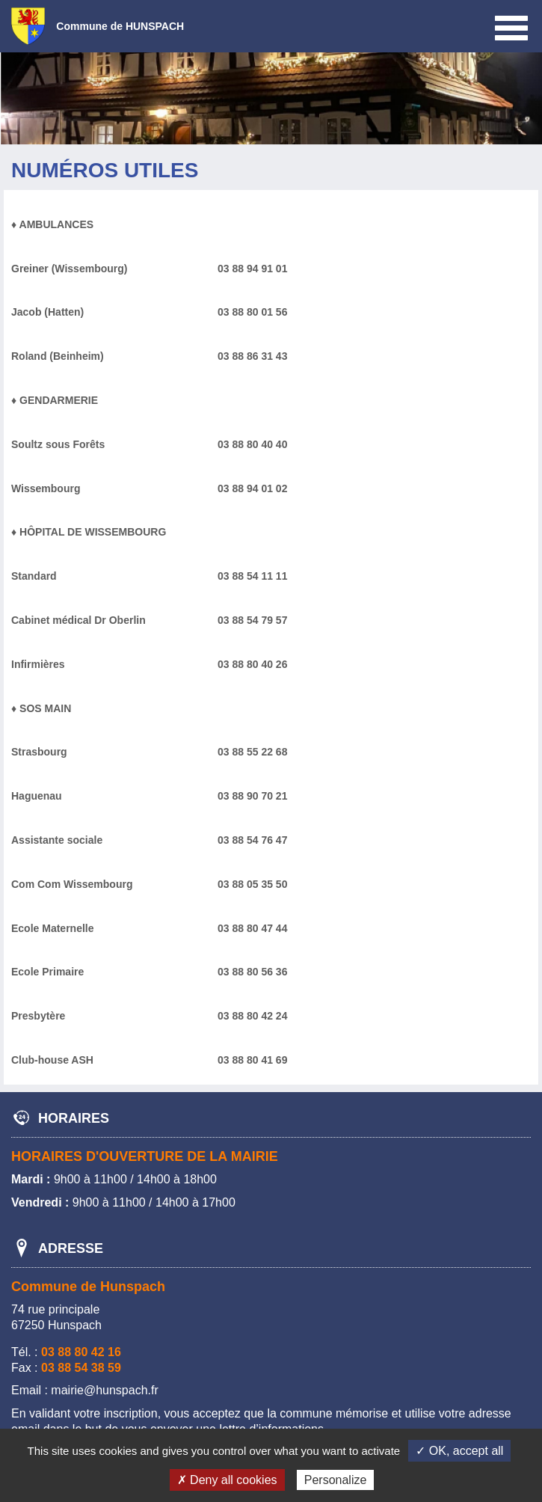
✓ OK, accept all (459, 1450)
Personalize (335, 1480)
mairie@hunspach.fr (104, 1390)
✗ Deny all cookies (227, 1480)
